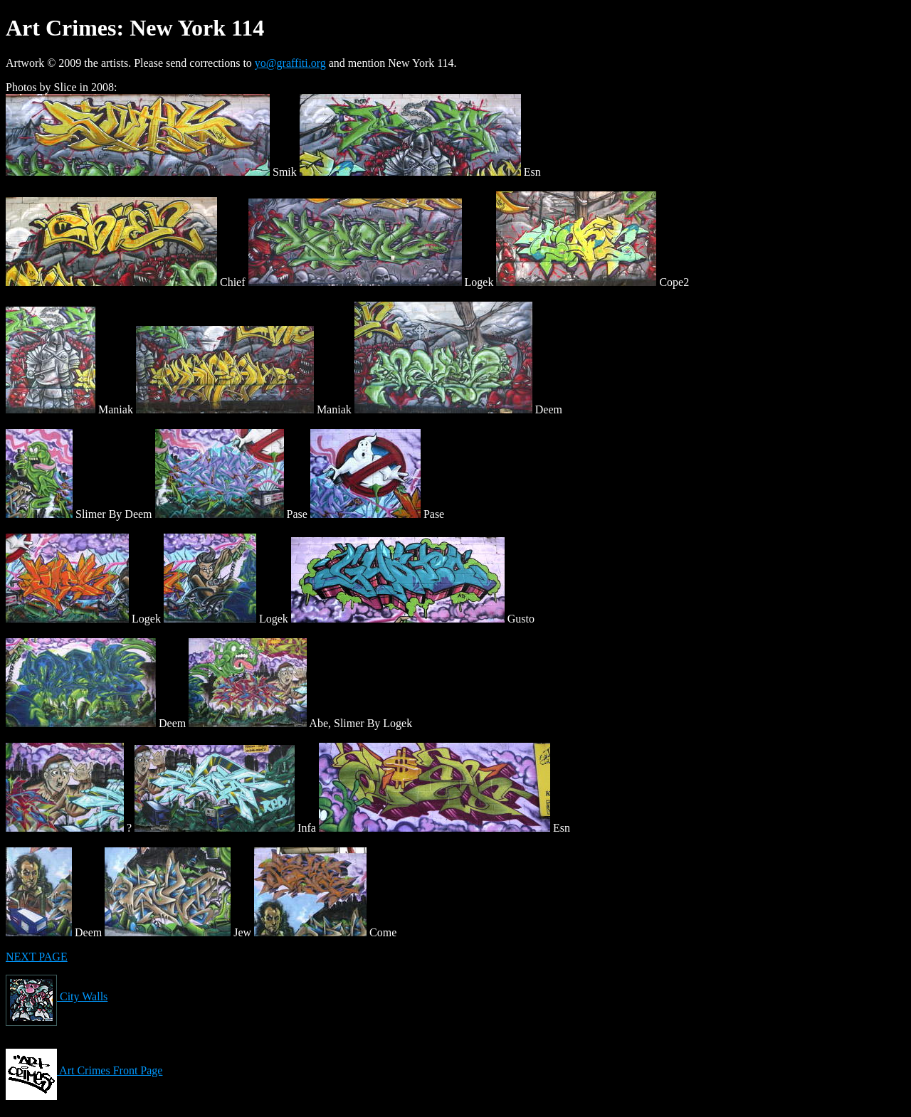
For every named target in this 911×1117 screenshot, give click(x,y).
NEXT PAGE (37, 957)
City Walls (56, 996)
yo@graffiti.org (290, 63)
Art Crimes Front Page (84, 1070)
